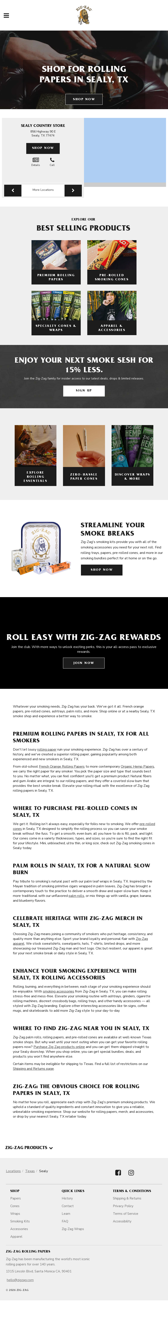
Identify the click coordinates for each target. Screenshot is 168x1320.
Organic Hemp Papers (137, 766)
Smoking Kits (20, 1221)
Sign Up (84, 391)
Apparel (16, 1236)
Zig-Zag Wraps (73, 1229)
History (67, 1198)
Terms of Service (125, 1213)
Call (52, 162)
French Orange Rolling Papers (62, 766)
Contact (68, 1206)
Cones (14, 1206)
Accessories (19, 1229)
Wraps (15, 1213)
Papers (15, 1198)
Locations (13, 1171)
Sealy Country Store (43, 126)
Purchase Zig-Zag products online (59, 1046)
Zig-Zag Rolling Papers (28, 1252)
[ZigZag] (84, 15)
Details (35, 162)
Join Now (84, 663)
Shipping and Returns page (33, 1068)
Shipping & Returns (127, 1198)
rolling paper (46, 749)
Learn (66, 1213)
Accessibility (122, 1221)
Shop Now (84, 99)
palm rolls (76, 895)
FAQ (65, 1221)
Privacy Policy (123, 1206)
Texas (30, 1171)
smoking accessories (58, 991)
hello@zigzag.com (20, 1280)
